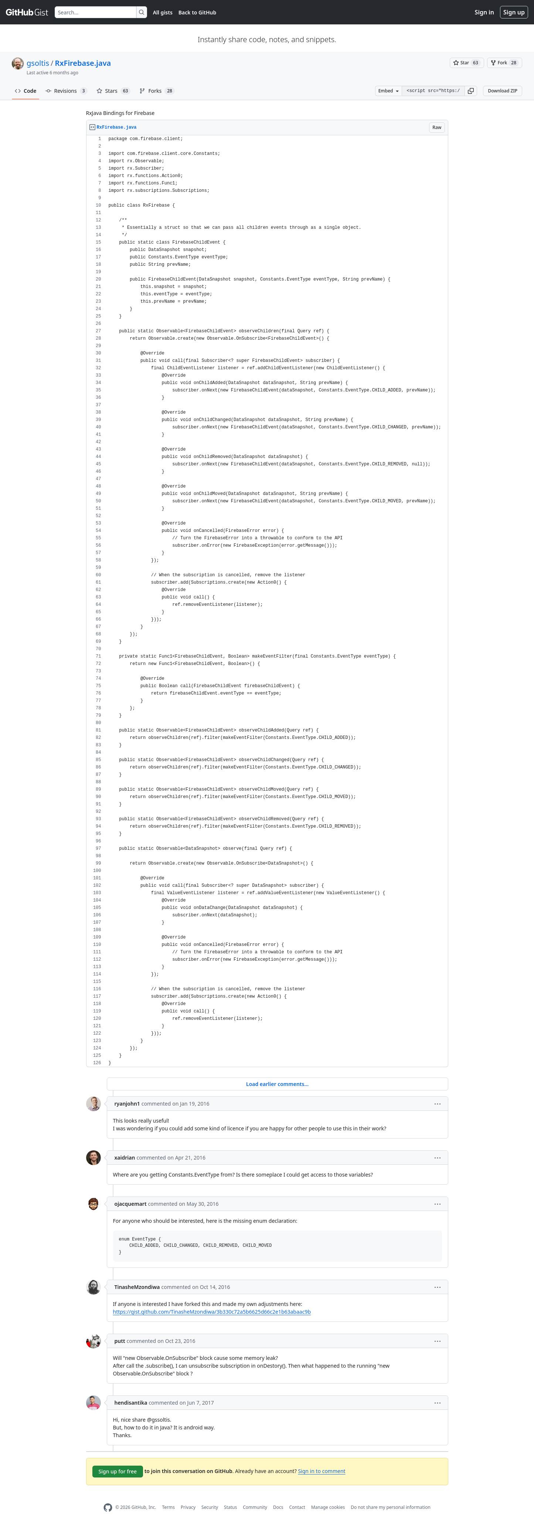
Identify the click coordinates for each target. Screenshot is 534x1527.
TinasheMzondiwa (137, 1286)
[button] (471, 91)
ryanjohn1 (127, 1103)
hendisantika (131, 1402)
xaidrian (125, 1157)
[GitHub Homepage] (107, 1507)
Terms (168, 1507)
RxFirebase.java (83, 63)
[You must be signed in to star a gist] (467, 63)
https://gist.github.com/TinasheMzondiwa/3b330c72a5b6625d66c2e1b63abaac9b (212, 1311)
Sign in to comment (321, 1471)
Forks (156, 91)
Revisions (66, 91)
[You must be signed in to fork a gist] (504, 63)
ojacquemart (131, 1203)
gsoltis (38, 63)
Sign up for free (118, 1471)
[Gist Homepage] (27, 12)
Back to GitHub (197, 12)
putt (120, 1340)
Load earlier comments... (277, 1083)
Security (209, 1507)
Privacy (188, 1507)
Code (26, 90)
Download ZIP (502, 91)
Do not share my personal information (391, 1507)
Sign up (514, 12)
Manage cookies (328, 1507)
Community (255, 1507)
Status (230, 1507)
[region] (267, 601)
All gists (163, 12)
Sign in (484, 12)
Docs (278, 1507)
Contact (297, 1507)
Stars (113, 91)
